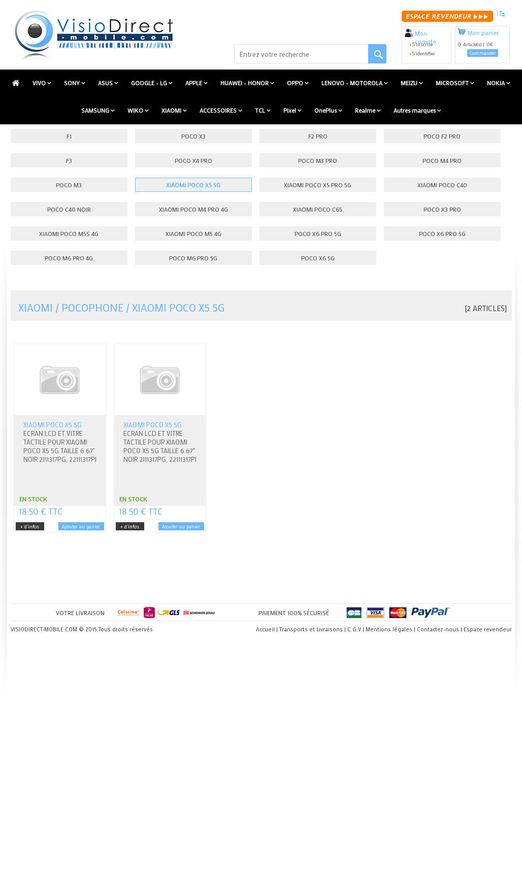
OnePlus (326, 110)
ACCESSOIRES (219, 110)
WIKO (136, 110)
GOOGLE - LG (150, 83)
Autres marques (415, 110)
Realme (366, 110)
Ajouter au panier (81, 526)
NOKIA (496, 83)
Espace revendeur (488, 629)
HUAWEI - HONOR (245, 83)
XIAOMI (172, 110)
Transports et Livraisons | (312, 629)
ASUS (106, 83)
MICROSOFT (453, 83)
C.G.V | (355, 629)
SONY (72, 83)
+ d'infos (29, 526)
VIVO (39, 83)
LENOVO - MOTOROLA (352, 83)
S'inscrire (422, 44)
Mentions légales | (390, 629)
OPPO (296, 83)
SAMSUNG (96, 110)
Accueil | (267, 629)
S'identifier (423, 53)
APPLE (194, 83)
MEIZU (410, 83)
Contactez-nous (438, 629)
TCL (261, 110)
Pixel (290, 110)
